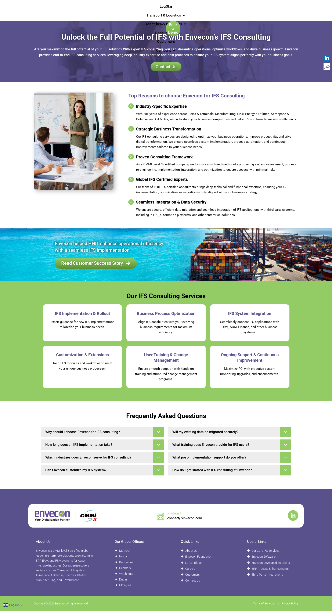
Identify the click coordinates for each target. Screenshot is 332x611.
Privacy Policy (290, 603)
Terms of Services (264, 603)
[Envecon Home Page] (45, 10)
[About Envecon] (203, 550)
